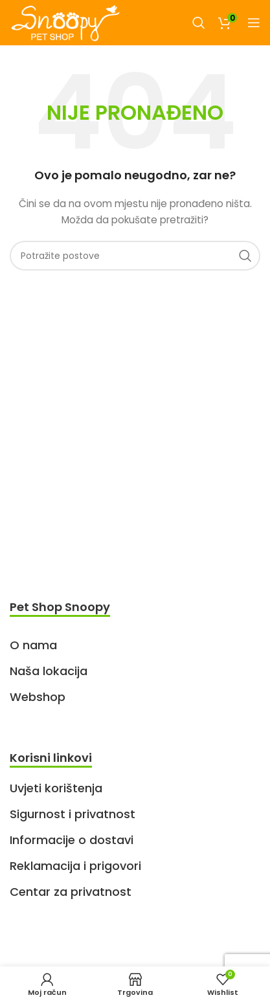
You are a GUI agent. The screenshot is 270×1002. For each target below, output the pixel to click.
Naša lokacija (48, 671)
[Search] (199, 23)
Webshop (37, 697)
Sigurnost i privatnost (72, 814)
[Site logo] (65, 22)
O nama (33, 645)
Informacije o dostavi (71, 840)
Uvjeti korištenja (56, 788)
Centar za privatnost (70, 892)
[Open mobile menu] (254, 23)
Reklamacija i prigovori (75, 866)
